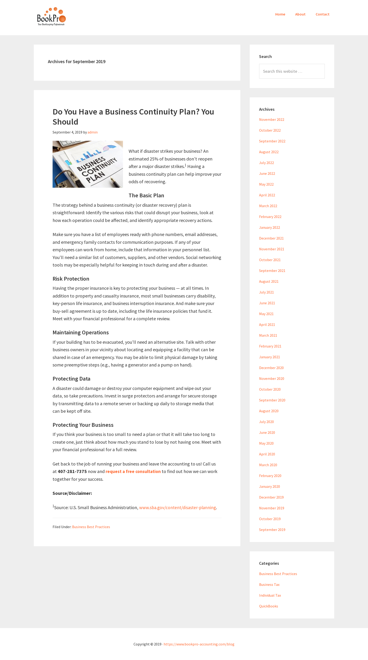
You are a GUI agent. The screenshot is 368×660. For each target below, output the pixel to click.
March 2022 (268, 205)
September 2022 (272, 141)
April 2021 (267, 324)
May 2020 (266, 443)
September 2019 (272, 529)
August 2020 (269, 410)
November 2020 (271, 378)
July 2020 (266, 421)
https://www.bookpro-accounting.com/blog (199, 644)
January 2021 (269, 357)
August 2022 (269, 151)
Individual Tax (270, 595)
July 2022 (266, 162)
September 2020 (272, 400)
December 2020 (271, 367)
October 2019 (270, 518)
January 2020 (269, 486)
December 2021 (271, 238)
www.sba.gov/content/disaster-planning (179, 507)
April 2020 (267, 454)
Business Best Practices (91, 526)
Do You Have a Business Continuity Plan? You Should (133, 116)
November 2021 (271, 249)
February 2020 (270, 475)
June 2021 (267, 303)
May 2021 (266, 313)
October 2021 (270, 259)
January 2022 (269, 227)
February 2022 (270, 216)
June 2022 (267, 173)
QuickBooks (268, 606)
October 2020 (270, 389)
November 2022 (271, 119)
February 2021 (270, 346)
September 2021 (272, 270)
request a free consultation (134, 471)
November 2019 (271, 508)
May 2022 (266, 184)
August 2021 (269, 281)
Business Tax (269, 584)
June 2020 (267, 432)
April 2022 (267, 195)
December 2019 (271, 497)
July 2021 (266, 292)
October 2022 (270, 130)
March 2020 (268, 464)
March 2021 (268, 335)
